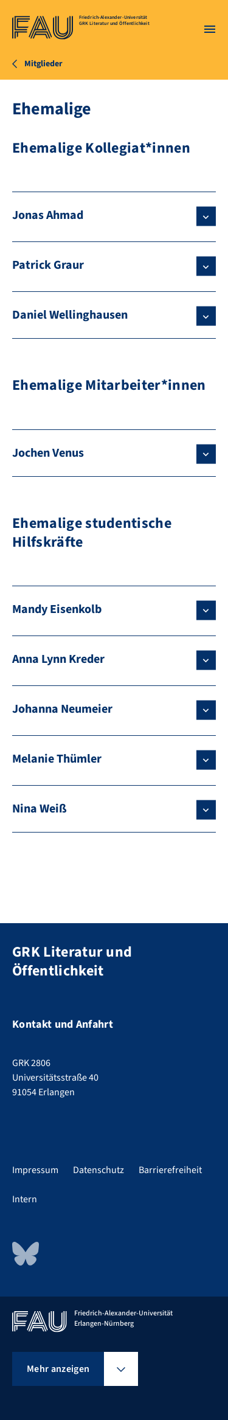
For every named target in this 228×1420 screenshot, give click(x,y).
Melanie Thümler (57, 758)
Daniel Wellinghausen (70, 315)
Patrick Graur (48, 265)
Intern (24, 1199)
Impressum (35, 1170)
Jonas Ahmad (47, 215)
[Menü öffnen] (209, 29)
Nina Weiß (39, 808)
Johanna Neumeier (62, 709)
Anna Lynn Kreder (58, 659)
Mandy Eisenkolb (57, 609)
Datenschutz (98, 1170)
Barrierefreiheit (170, 1170)
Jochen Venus (48, 453)
